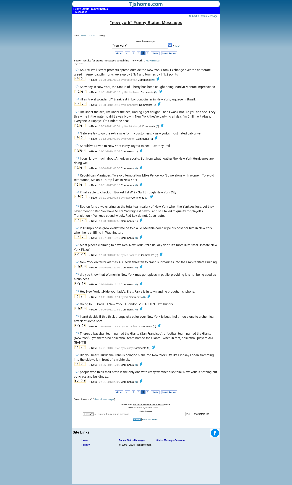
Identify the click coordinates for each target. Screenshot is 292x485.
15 (84, 296)
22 (84, 363)
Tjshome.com (146, 4)
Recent (83, 36)
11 (84, 78)
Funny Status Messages (132, 440)
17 (85, 91)
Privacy (86, 444)
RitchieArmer (132, 92)
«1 (127, 53)
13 (84, 167)
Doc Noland (131, 326)
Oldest (92, 36)
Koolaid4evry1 (132, 126)
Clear (176, 46)
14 (84, 125)
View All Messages (153, 61)
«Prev (119, 53)
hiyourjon (129, 138)
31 (85, 308)
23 (85, 236)
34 (85, 220)
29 (85, 103)
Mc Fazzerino (132, 254)
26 (85, 266)
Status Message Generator (171, 440)
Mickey (128, 347)
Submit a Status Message (203, 16)
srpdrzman (130, 79)
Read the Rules (150, 419)
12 (75, 91)
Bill (126, 297)
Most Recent (169, 53)
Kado (127, 197)
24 (84, 346)
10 (75, 196)
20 (75, 103)
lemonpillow (131, 104)
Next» (155, 53)
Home (85, 440)
